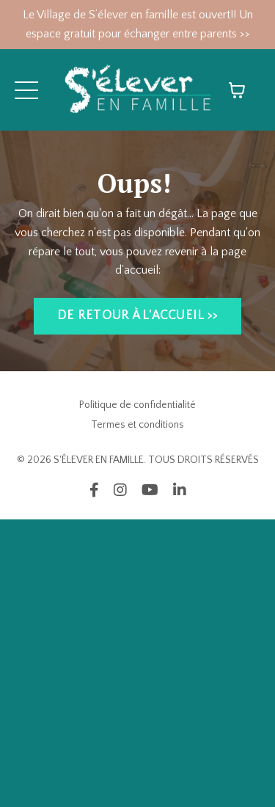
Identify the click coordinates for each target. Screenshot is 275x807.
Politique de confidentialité (137, 405)
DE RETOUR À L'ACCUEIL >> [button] (137, 315)
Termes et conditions (137, 425)
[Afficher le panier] (237, 90)
